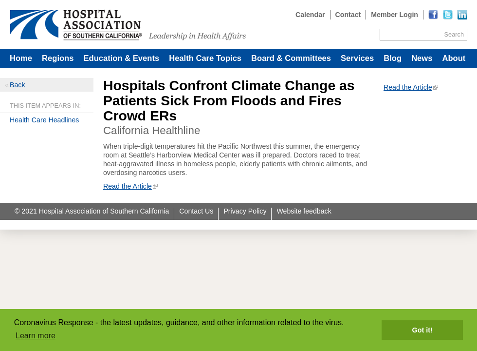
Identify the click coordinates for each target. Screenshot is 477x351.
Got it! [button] (422, 330)
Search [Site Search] (454, 34)
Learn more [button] (35, 336)
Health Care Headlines (44, 120)
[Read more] (462, 15)
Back (17, 85)
